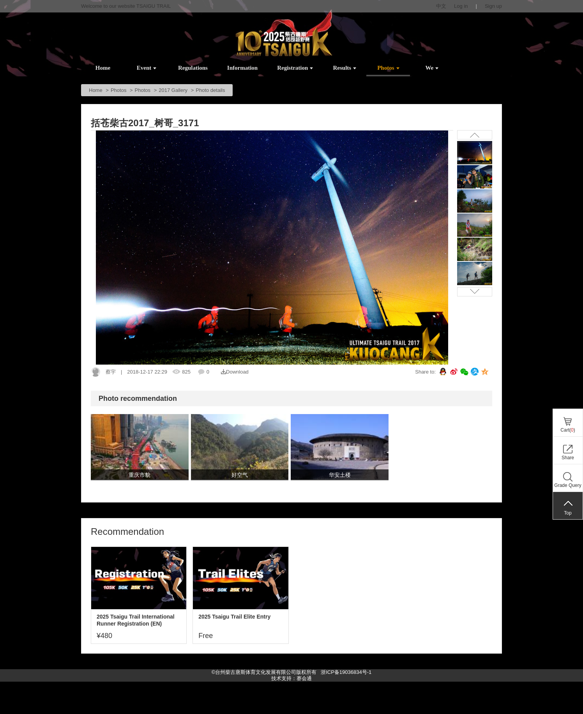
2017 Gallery (173, 90)
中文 (441, 6)
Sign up (493, 6)
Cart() (567, 430)
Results (345, 68)
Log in (461, 6)
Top (567, 513)
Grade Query (567, 485)
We (431, 68)
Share (568, 457)
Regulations (193, 68)
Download (235, 372)
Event (147, 68)
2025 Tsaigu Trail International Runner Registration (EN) (136, 620)
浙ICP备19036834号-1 (346, 672)
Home (102, 68)
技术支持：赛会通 (291, 678)
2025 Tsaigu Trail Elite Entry (234, 617)
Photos (388, 68)
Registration (295, 68)
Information (242, 68)
